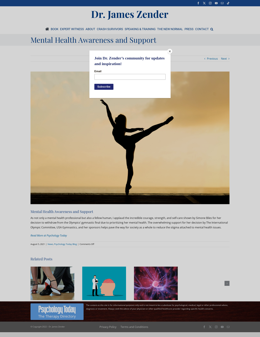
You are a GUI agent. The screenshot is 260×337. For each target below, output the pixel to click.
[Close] (169, 51)
